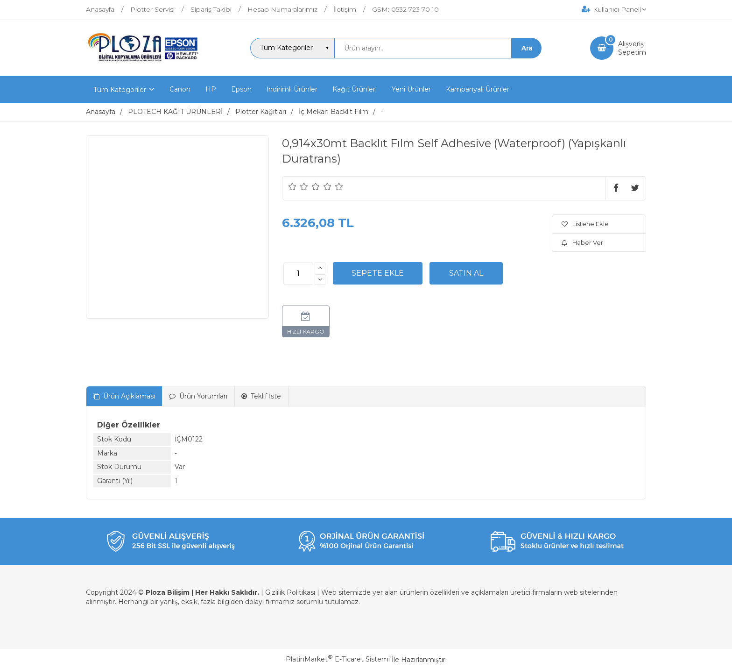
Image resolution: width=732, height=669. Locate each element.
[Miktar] (298, 274)
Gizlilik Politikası (290, 592)
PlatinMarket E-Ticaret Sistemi (338, 659)
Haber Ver (582, 242)
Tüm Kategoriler (119, 89)
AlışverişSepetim (632, 48)
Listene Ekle (585, 224)
